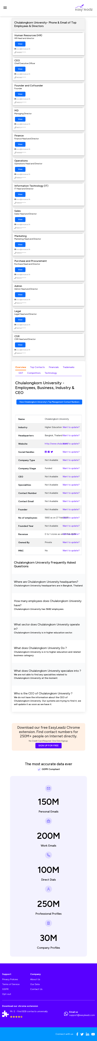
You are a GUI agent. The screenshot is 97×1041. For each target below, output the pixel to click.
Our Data (35, 984)
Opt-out (6, 994)
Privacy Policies (10, 979)
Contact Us (36, 989)
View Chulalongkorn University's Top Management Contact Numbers (49, 402)
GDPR (5, 989)
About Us (35, 979)
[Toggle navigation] (5, 8)
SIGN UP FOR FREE (48, 745)
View (20, 44)
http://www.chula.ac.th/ (56, 443)
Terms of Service (11, 984)
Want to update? (71, 427)
